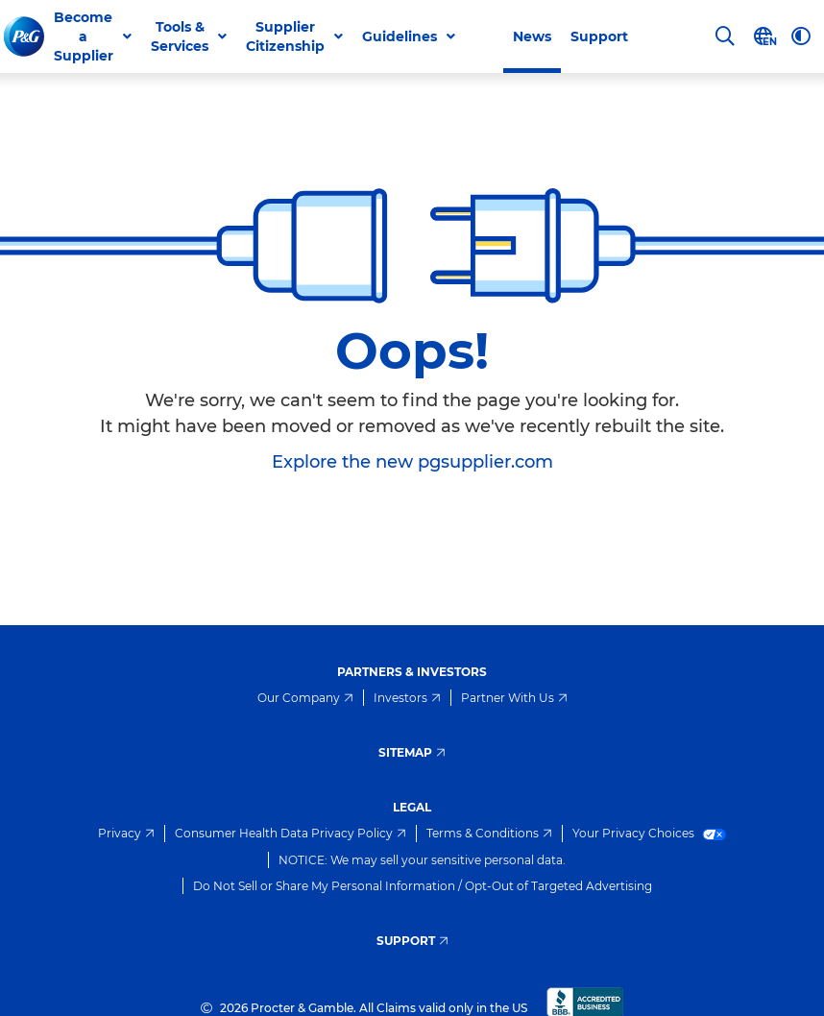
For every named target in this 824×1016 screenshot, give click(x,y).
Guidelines (399, 36)
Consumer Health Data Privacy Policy (290, 833)
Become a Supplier (83, 36)
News (532, 36)
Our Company (305, 697)
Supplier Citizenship (285, 36)
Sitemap (412, 752)
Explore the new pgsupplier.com (412, 461)
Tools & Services (179, 36)
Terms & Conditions (489, 833)
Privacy (126, 833)
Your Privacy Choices (649, 833)
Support (599, 36)
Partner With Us (514, 697)
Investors (407, 697)
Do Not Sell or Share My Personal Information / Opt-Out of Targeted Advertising (422, 886)
